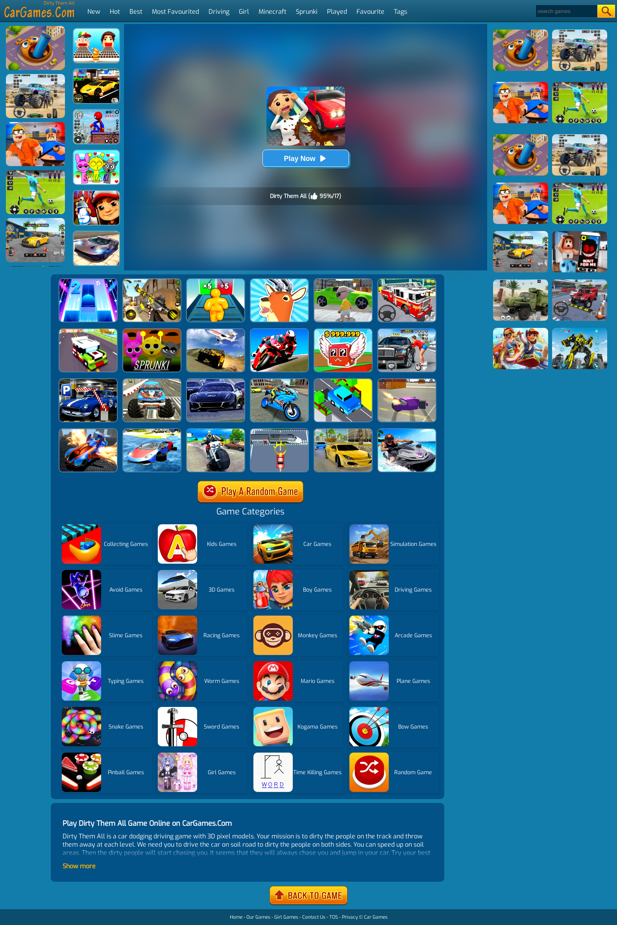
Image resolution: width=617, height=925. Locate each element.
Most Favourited (175, 11)
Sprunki (307, 11)
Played (337, 11)
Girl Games (286, 917)
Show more (79, 866)
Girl (244, 11)
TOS (333, 917)
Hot (115, 11)
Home (236, 917)
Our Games (258, 917)
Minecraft (272, 11)
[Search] (566, 11)
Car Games (376, 917)
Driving (219, 11)
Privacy (350, 917)
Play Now (305, 158)
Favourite (370, 11)
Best (135, 11)
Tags (400, 11)
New (93, 11)
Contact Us (313, 917)
